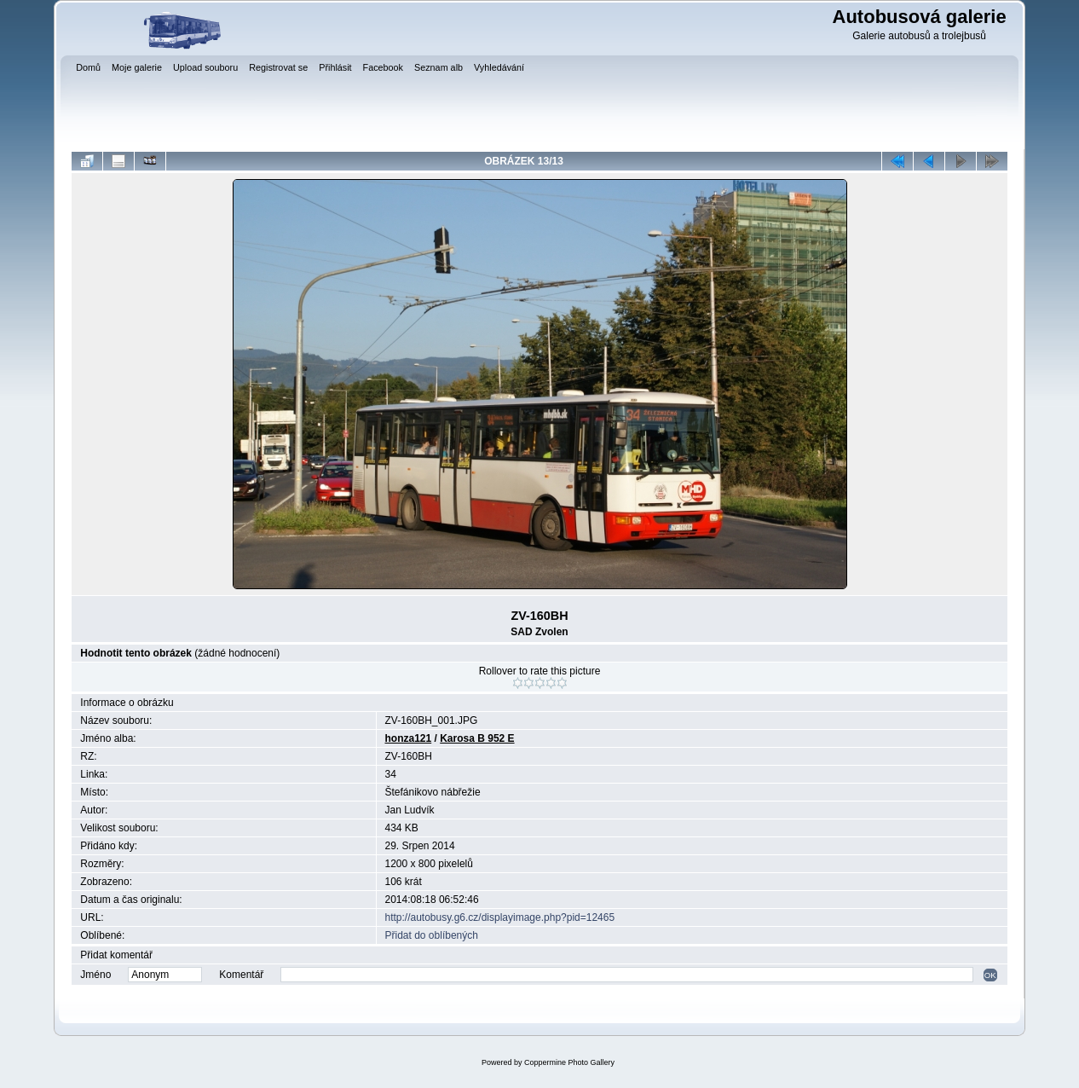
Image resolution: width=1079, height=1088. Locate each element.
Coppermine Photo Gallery (569, 1062)
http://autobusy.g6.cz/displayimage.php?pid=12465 (500, 917)
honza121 (408, 738)
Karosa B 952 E (477, 738)
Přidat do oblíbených (431, 935)
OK (990, 975)
